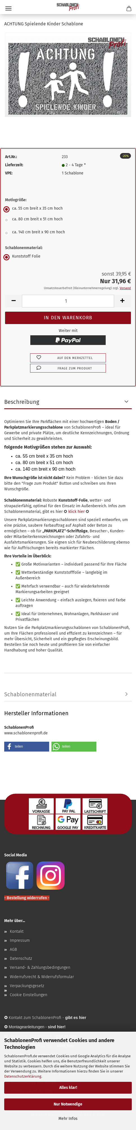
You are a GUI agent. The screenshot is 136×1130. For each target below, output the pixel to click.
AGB (13, 949)
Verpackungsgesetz (27, 985)
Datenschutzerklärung (22, 1076)
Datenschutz (21, 958)
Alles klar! (68, 1087)
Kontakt (17, 931)
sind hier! (56, 1027)
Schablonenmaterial (30, 694)
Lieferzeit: (14, 165)
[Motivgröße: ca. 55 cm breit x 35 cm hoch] (68, 209)
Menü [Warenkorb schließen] (8, 8)
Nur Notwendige (68, 1104)
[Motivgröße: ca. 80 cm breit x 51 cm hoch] (68, 220)
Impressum (20, 940)
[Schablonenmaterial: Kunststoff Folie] (68, 257)
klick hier (76, 511)
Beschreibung (21, 401)
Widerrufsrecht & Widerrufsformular (42, 976)
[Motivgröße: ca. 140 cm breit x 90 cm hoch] (68, 233)
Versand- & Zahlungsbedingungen (40, 967)
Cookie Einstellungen (28, 994)
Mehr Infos (68, 1118)
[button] (13, 301)
